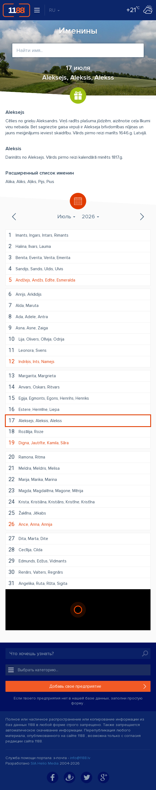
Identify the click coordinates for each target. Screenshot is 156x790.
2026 (90, 216)
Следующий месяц (141, 216)
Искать (145, 653)
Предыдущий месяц (14, 216)
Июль (66, 216)
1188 (16, 10)
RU (54, 10)
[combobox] (78, 50)
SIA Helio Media (45, 763)
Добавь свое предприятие (75, 686)
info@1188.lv (80, 758)
